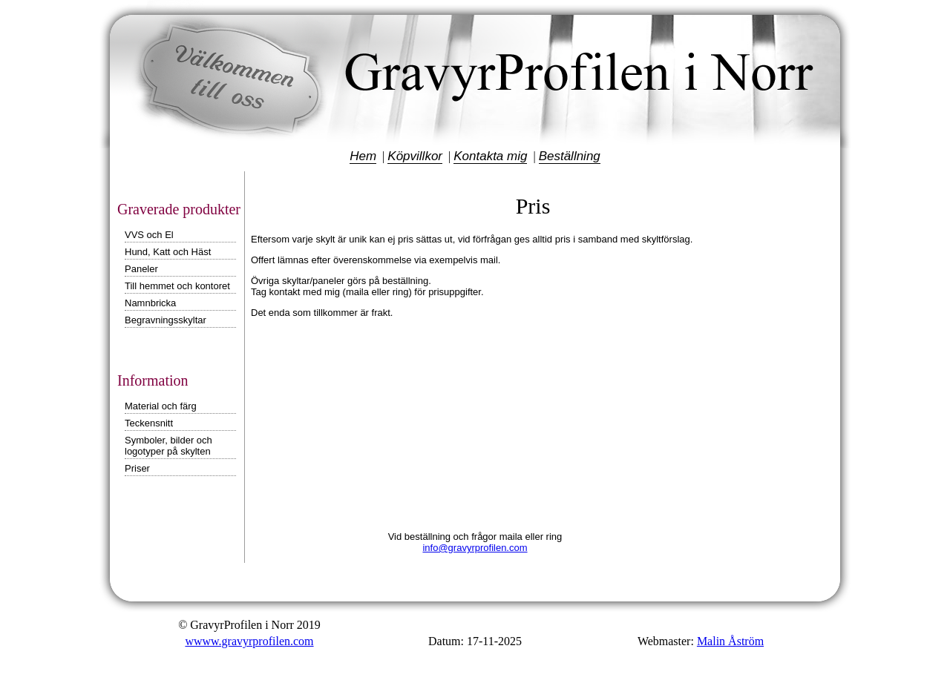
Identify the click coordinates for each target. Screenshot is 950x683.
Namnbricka (150, 302)
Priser (137, 468)
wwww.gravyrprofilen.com (249, 641)
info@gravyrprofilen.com (474, 547)
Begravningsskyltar (165, 320)
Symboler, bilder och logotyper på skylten (168, 446)
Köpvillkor (414, 156)
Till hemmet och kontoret (177, 285)
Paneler (141, 268)
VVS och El (149, 234)
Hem (363, 156)
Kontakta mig (490, 156)
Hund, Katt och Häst (168, 251)
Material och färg (161, 406)
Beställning (569, 156)
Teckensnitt (149, 423)
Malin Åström (730, 641)
